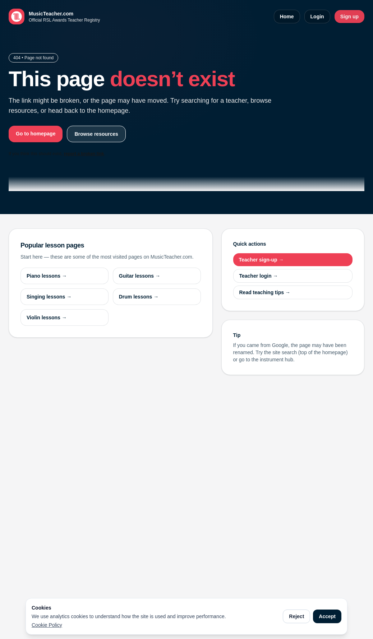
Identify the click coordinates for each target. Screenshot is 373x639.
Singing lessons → (49, 297)
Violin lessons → (47, 317)
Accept (327, 616)
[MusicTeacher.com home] (54, 16)
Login (317, 16)
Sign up (349, 16)
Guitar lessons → (139, 276)
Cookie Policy (47, 625)
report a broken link (84, 153)
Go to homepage (35, 133)
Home (287, 16)
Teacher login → (258, 276)
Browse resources (96, 134)
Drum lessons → (138, 297)
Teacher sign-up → (261, 260)
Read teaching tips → (264, 292)
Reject (296, 616)
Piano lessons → (47, 276)
